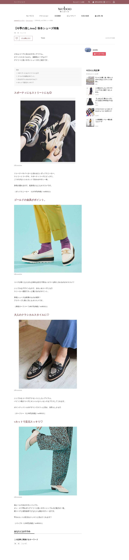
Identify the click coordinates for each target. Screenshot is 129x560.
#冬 (18, 33)
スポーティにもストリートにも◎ (28, 73)
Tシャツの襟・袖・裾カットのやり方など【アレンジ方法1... (104, 79)
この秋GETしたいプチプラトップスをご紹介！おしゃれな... (103, 90)
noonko (95, 50)
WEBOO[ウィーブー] (19, 20)
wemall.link (19, 165)
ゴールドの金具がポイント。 (27, 76)
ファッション (43, 16)
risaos (96, 105)
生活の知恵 (85, 16)
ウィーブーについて (19, 2)
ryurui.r (97, 94)
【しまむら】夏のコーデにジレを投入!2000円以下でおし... (104, 100)
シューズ (24, 543)
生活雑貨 (58, 16)
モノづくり (30, 16)
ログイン (108, 2)
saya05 (97, 115)
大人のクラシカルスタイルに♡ (27, 79)
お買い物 (99, 16)
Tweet (43, 38)
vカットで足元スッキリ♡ (26, 82)
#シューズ (23, 33)
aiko (96, 84)
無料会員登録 (99, 2)
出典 (15, 165)
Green (96, 126)
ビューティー (71, 16)
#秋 (15, 33)
